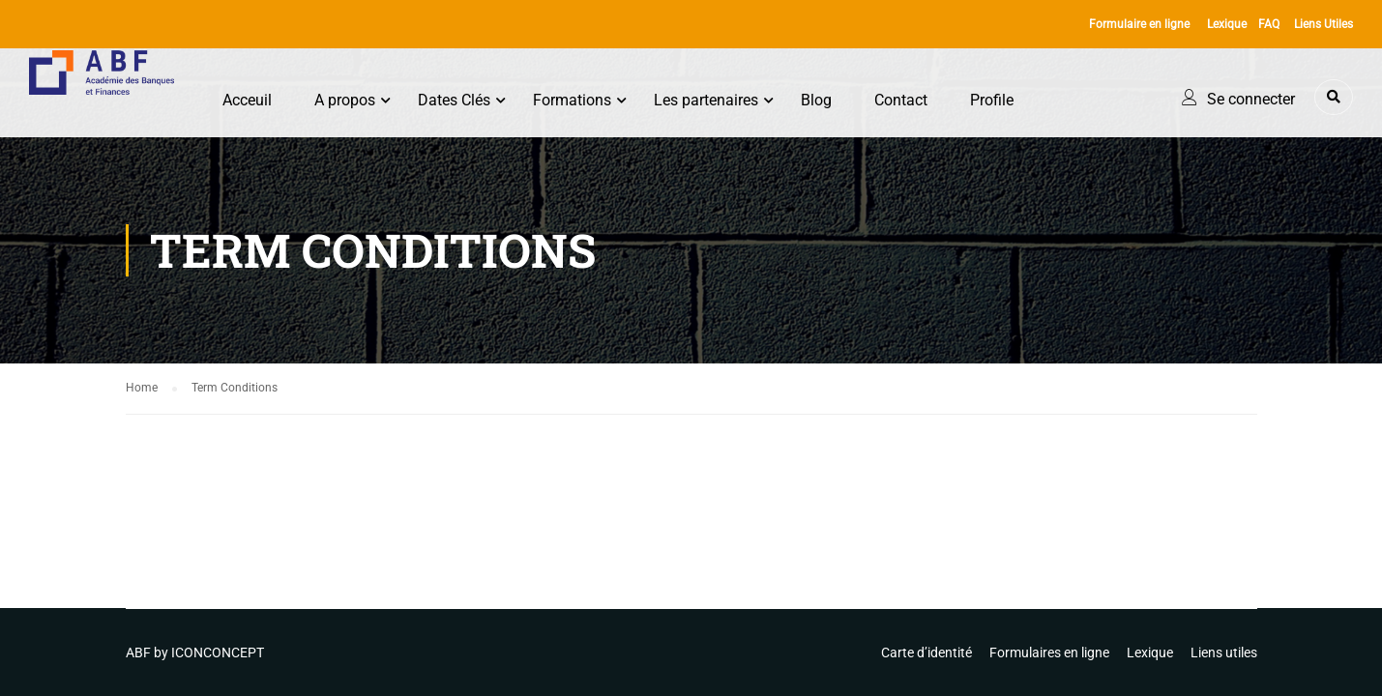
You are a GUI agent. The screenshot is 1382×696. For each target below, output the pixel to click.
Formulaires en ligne (1049, 652)
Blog (816, 100)
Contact (900, 100)
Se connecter (1251, 99)
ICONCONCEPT (217, 652)
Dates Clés (454, 100)
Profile (992, 100)
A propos (344, 100)
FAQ (1268, 24)
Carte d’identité (926, 652)
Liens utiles (1224, 652)
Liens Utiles (1323, 24)
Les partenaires (706, 100)
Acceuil (247, 100)
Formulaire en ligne (1139, 24)
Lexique (1227, 24)
